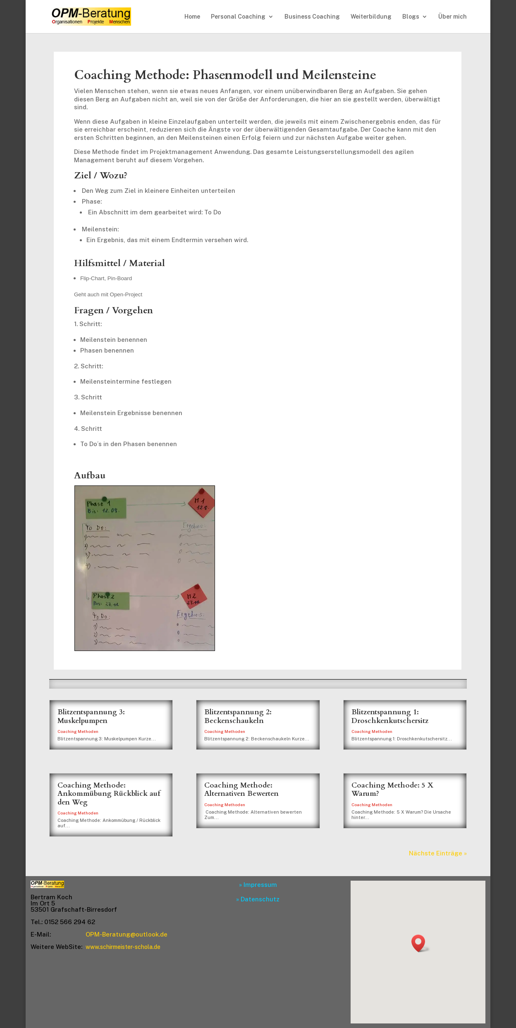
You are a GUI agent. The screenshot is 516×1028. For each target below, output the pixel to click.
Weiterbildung (371, 17)
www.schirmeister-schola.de (123, 947)
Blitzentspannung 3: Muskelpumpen (91, 716)
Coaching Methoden (77, 731)
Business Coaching (312, 17)
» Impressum (258, 884)
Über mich (452, 17)
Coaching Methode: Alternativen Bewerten (241, 789)
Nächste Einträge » (438, 853)
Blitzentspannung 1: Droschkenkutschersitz (389, 716)
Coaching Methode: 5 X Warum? (392, 789)
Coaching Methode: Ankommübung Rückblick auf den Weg (108, 794)
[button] (420, 943)
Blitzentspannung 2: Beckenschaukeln (238, 716)
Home (192, 17)
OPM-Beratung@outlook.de (126, 934)
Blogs (410, 17)
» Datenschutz (258, 899)
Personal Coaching (238, 17)
